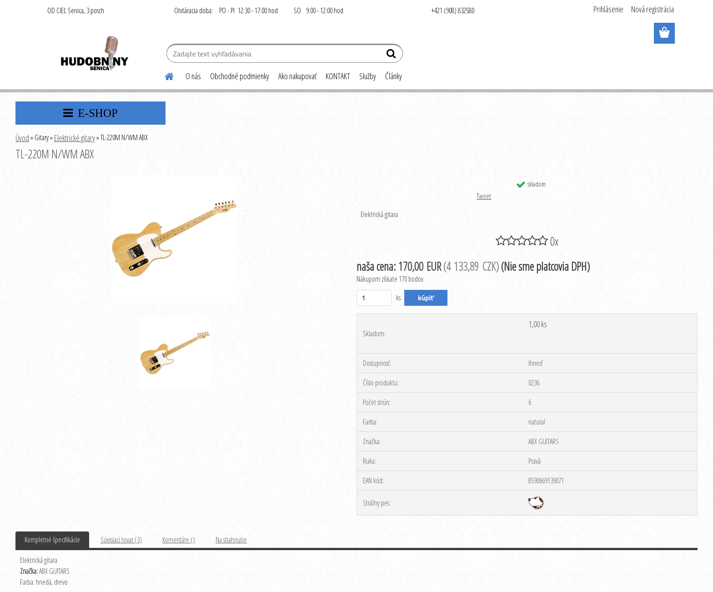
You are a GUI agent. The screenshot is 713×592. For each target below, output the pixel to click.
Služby (367, 76)
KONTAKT (338, 76)
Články (393, 76)
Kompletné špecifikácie (52, 540)
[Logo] (93, 54)
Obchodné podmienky (239, 76)
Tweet (484, 196)
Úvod (22, 137)
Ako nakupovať (297, 76)
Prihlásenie (608, 9)
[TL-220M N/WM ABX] (174, 179)
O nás (193, 76)
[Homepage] (164, 75)
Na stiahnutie (231, 540)
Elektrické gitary (74, 137)
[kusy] (374, 298)
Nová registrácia (652, 9)
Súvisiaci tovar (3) (121, 540)
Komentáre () (178, 540)
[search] (392, 55)
